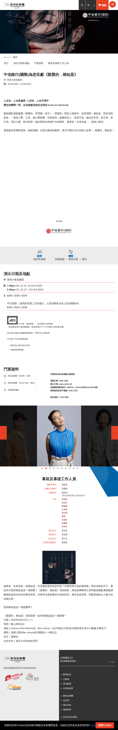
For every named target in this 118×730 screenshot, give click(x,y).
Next (114, 439)
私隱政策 (94, 725)
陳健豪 (64, 513)
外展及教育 (68, 698)
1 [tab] (42, 475)
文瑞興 (64, 516)
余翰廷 (64, 527)
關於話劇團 (68, 705)
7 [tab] (65, 475)
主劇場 (66, 689)
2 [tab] (46, 475)
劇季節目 (67, 684)
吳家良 (64, 533)
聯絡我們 (67, 719)
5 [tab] (57, 475)
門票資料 (38, 63)
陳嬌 (63, 523)
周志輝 (64, 520)
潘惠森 (64, 491)
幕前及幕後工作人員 (58, 63)
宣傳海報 (63, 265)
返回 (10, 57)
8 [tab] (69, 475)
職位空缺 (67, 715)
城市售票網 (37, 265)
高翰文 (64, 509)
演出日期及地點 (21, 63)
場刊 (87, 265)
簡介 (6, 63)
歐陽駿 (64, 530)
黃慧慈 (64, 506)
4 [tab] (53, 475)
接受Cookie (104, 725)
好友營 (66, 710)
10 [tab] (77, 475)
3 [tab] (49, 475)
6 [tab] (61, 475)
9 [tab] (73, 475)
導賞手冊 (76, 265)
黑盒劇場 (67, 693)
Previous (3, 439)
